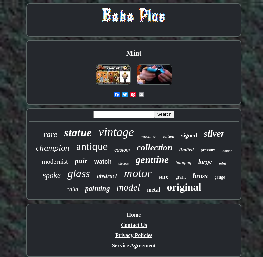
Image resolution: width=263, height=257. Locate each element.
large (205, 161)
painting (97, 188)
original (184, 187)
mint (222, 163)
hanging (183, 162)
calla (72, 189)
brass (200, 176)
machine (148, 136)
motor (138, 173)
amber (227, 151)
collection (154, 147)
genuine (152, 159)
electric (123, 164)
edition (168, 136)
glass (78, 173)
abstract (107, 176)
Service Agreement (134, 245)
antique (92, 146)
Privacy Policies (133, 235)
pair (81, 161)
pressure (208, 150)
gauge (219, 177)
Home (134, 215)
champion (53, 147)
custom (122, 150)
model (128, 187)
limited (186, 149)
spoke (52, 175)
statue (78, 132)
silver (214, 133)
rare (50, 134)
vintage (116, 132)
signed (189, 135)
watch (103, 161)
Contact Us (134, 225)
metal (153, 190)
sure (163, 177)
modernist (55, 161)
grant (180, 177)
